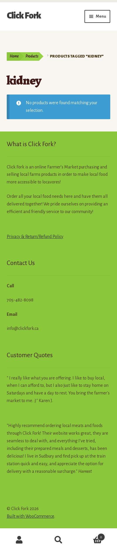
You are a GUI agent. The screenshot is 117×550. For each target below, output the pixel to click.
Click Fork (24, 15)
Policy (57, 236)
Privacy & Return (22, 236)
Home (14, 56)
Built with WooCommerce (30, 516)
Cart (91, 536)
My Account (19, 540)
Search (58, 540)
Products (32, 56)
